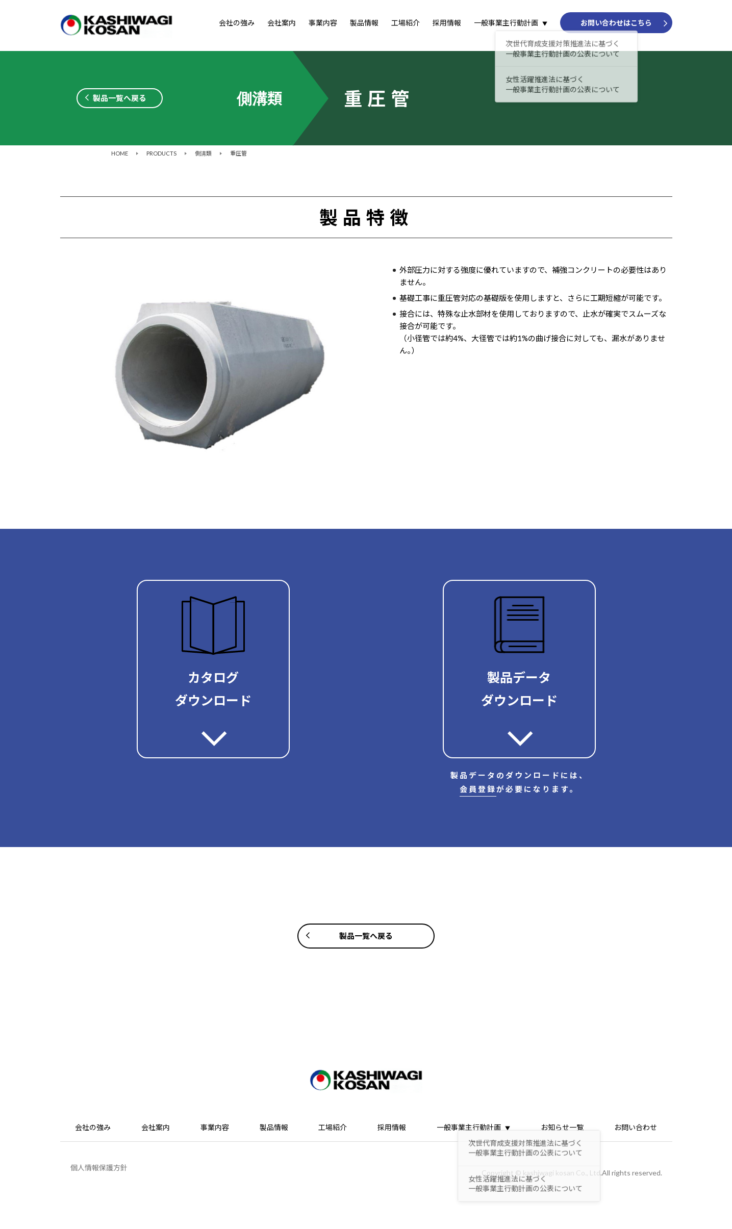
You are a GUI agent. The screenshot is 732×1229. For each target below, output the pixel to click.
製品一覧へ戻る (119, 98)
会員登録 (478, 788)
